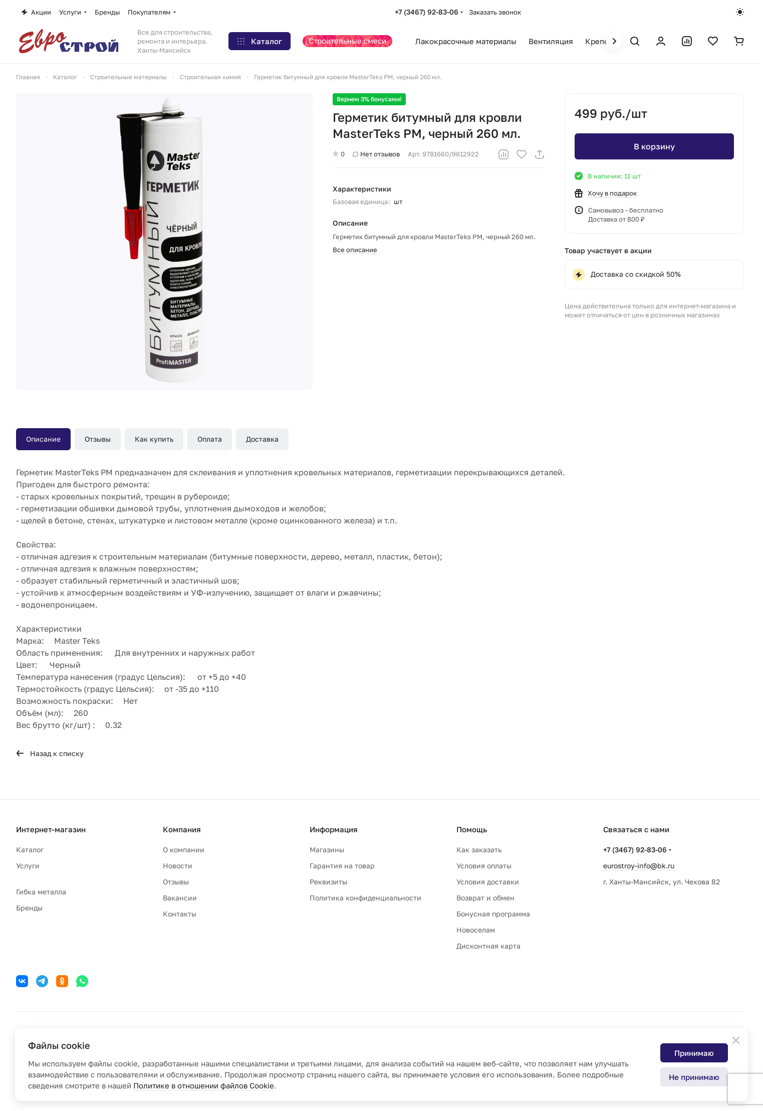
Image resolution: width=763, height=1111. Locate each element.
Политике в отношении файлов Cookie (203, 1085)
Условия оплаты (484, 865)
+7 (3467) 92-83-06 (426, 12)
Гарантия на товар (342, 865)
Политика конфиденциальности (365, 897)
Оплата (209, 439)
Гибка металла (41, 891)
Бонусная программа (493, 913)
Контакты (179, 913)
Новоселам (475, 929)
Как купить (154, 439)
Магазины (327, 849)
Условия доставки (487, 881)
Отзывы (98, 439)
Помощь (471, 829)
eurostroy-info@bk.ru (638, 865)
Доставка (262, 439)
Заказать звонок (495, 12)
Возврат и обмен (485, 897)
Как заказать (478, 849)
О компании (183, 849)
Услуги (28, 865)
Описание (43, 439)
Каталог (30, 849)
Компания (182, 829)
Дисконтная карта (488, 946)
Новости (177, 865)
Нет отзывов (376, 154)
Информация (334, 829)
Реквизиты (328, 881)
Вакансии (180, 897)
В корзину (654, 146)
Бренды (29, 907)
